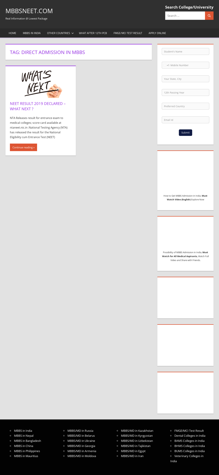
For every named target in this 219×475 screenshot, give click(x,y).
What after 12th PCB (93, 33)
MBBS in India (32, 33)
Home (12, 33)
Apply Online (157, 33)
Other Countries (60, 33)
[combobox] (165, 65)
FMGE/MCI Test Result (128, 33)
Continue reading (22, 147)
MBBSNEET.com (29, 11)
